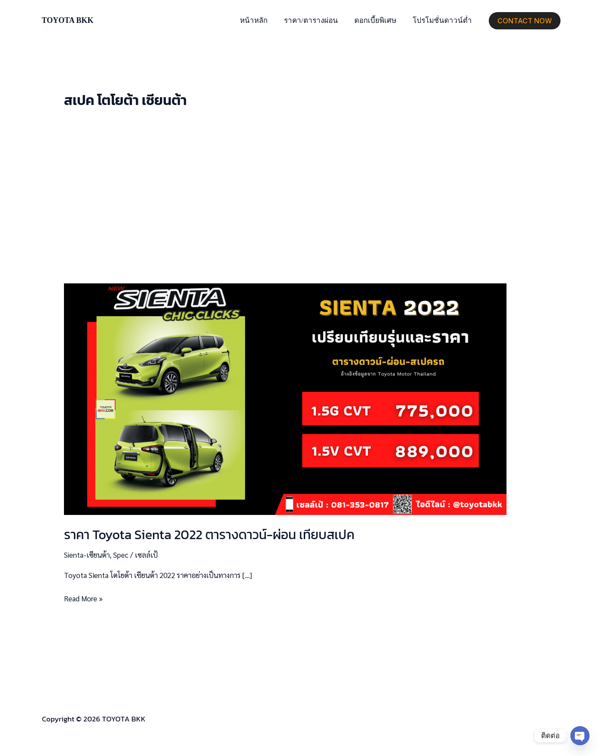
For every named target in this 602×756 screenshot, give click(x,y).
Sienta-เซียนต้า (87, 554)
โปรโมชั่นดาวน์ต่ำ (443, 20)
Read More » (84, 597)
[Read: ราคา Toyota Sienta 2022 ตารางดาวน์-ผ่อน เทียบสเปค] (285, 398)
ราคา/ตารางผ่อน (315, 20)
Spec (121, 554)
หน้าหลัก (260, 20)
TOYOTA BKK (68, 20)
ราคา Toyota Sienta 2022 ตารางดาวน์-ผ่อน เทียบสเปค (209, 534)
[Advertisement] (301, 196)
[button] (525, 20)
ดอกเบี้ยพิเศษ (378, 20)
